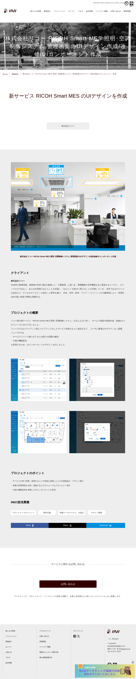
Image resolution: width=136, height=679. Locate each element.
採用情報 (127, 11)
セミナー (71, 11)
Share (30, 525)
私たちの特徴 (36, 11)
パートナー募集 (102, 11)
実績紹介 (47, 11)
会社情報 (89, 11)
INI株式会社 (11, 11)
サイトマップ (78, 631)
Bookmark (106, 525)
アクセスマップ (45, 631)
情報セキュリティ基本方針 (49, 652)
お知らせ (8, 652)
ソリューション (59, 11)
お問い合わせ (115, 11)
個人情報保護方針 (45, 657)
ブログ (80, 11)
